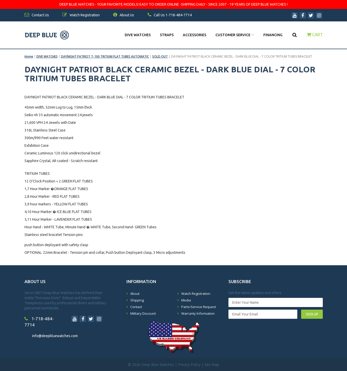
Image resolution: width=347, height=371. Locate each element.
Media (186, 300)
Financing (272, 35)
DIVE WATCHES (138, 35)
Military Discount (143, 313)
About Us (123, 15)
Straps (167, 35)
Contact (136, 306)
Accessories (194, 35)
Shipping (137, 300)
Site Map (211, 364)
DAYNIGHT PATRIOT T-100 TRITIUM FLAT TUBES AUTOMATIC (105, 56)
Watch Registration (195, 293)
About (134, 293)
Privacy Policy (189, 364)
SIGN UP (312, 314)
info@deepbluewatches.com (55, 336)
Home (28, 56)
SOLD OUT (160, 56)
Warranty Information (198, 313)
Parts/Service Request (198, 306)
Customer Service (234, 35)
